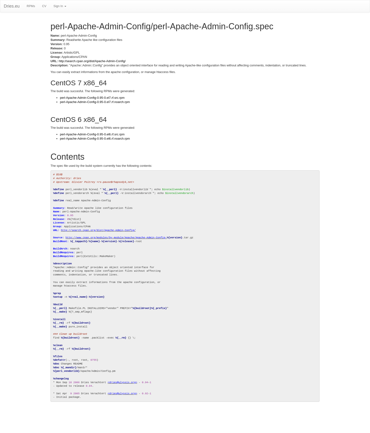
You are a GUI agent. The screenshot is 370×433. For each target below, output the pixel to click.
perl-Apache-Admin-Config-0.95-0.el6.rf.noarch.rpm (95, 138)
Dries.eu (12, 6)
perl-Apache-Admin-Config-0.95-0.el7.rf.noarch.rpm (95, 102)
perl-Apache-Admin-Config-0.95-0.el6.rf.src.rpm (92, 134)
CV (44, 6)
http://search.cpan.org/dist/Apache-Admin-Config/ (92, 61)
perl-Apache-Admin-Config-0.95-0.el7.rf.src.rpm (92, 97)
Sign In (59, 6)
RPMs (31, 6)
